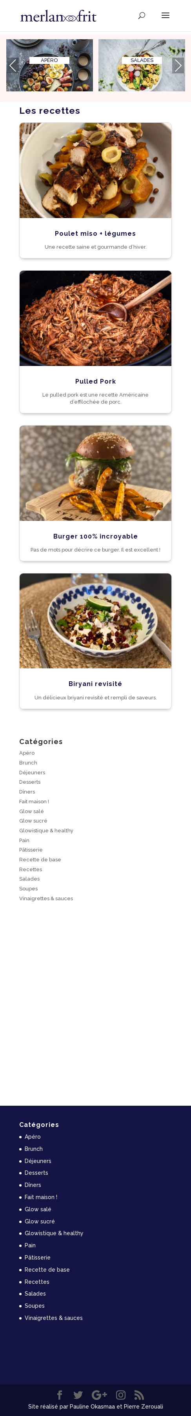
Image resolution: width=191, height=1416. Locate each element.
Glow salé (31, 811)
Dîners (27, 792)
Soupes (28, 889)
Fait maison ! (34, 801)
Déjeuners (32, 772)
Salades (29, 879)
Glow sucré (33, 821)
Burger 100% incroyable (95, 536)
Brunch (28, 763)
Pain (24, 840)
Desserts (29, 782)
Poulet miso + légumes (95, 233)
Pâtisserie (31, 850)
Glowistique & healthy (46, 831)
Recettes (30, 869)
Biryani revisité (95, 684)
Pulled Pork (95, 381)
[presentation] (13, 65)
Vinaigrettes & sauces (46, 898)
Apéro (27, 753)
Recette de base (40, 860)
